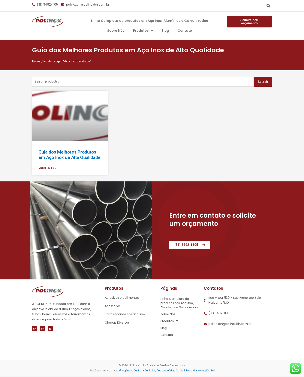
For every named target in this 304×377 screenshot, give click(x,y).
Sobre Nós (115, 30)
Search (263, 82)
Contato (185, 30)
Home (36, 61)
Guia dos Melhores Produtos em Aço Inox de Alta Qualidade (69, 155)
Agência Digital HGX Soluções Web (145, 371)
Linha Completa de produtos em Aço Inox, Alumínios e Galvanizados (149, 20)
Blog (165, 30)
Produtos (143, 31)
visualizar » (47, 168)
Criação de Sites (179, 371)
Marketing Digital (204, 371)
